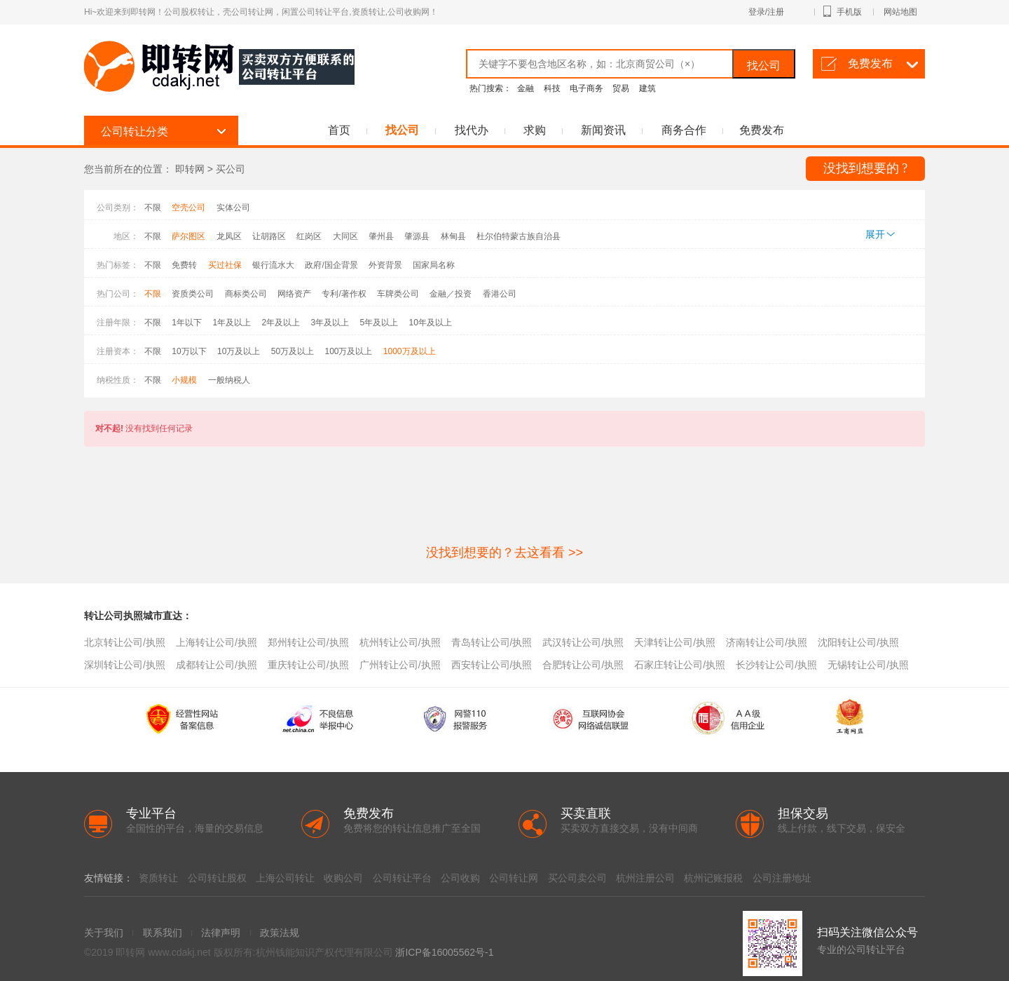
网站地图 (900, 12)
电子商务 (586, 88)
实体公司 (233, 207)
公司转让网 (513, 878)
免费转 (184, 265)
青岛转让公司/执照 (492, 642)
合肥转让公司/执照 (583, 664)
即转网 (190, 169)
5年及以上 (378, 322)
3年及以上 (329, 322)
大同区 (345, 236)
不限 (152, 207)
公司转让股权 (217, 878)
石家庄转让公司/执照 (679, 664)
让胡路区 (269, 236)
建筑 (647, 88)
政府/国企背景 (331, 265)
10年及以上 (430, 322)
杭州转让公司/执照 (400, 642)
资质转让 (158, 878)
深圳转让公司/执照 (124, 664)
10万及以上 (238, 351)
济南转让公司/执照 (766, 642)
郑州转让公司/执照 (308, 642)
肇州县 (381, 236)
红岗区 (309, 236)
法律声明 (220, 932)
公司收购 (460, 878)
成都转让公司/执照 (216, 664)
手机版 (855, 12)
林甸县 (453, 236)
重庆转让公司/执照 (308, 664)
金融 (525, 88)
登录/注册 (782, 12)
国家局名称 (434, 265)
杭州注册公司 (645, 878)
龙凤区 (229, 236)
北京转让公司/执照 (124, 642)
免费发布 (870, 63)
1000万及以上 (409, 351)
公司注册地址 (782, 878)
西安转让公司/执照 (492, 664)
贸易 (620, 88)
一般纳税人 (229, 380)
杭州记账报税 (713, 878)
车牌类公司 (398, 294)
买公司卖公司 (577, 878)
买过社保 (225, 265)
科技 (552, 88)
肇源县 (417, 236)
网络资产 (294, 294)
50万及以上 (292, 351)
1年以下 (187, 322)
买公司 (230, 169)
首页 (339, 130)
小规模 (184, 380)
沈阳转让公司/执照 (858, 642)
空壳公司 (188, 207)
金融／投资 (451, 294)
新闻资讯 (603, 130)
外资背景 (385, 265)
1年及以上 (231, 322)
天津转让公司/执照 (674, 642)
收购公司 (343, 878)
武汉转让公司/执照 (583, 642)
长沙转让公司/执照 (776, 664)
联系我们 (162, 932)
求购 (534, 130)
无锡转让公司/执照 (868, 664)
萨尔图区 (188, 236)
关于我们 (103, 932)
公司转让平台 (402, 878)
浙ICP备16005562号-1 (444, 952)
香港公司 (499, 294)
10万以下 (189, 351)
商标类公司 (246, 294)
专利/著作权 (344, 294)
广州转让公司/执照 (400, 664)
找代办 (471, 130)
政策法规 (279, 932)
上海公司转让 (285, 878)
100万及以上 (348, 351)
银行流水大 (273, 265)
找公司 (764, 66)
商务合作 (683, 130)
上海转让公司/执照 (216, 642)
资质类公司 (193, 294)
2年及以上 (280, 322)
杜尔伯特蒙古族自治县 (518, 236)
